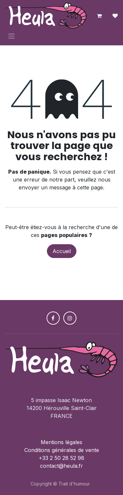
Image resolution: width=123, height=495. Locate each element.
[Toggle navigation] (11, 36)
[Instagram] (69, 318)
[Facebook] (53, 318)
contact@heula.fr (61, 466)
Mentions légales (61, 442)
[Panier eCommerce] (99, 15)
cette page (90, 187)
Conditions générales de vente (61, 450)
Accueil (61, 251)
